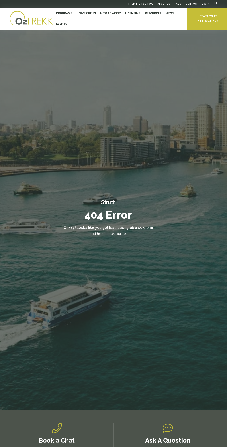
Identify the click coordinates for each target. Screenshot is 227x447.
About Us (164, 4)
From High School (140, 4)
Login (205, 4)
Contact (192, 4)
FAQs (178, 4)
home (121, 233)
